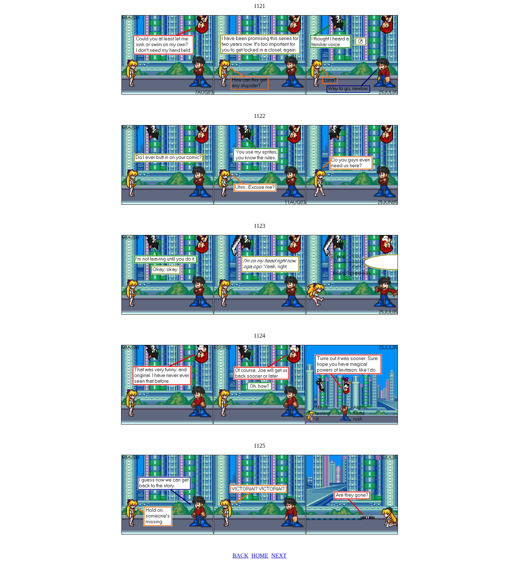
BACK (240, 555)
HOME (259, 555)
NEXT (279, 555)
